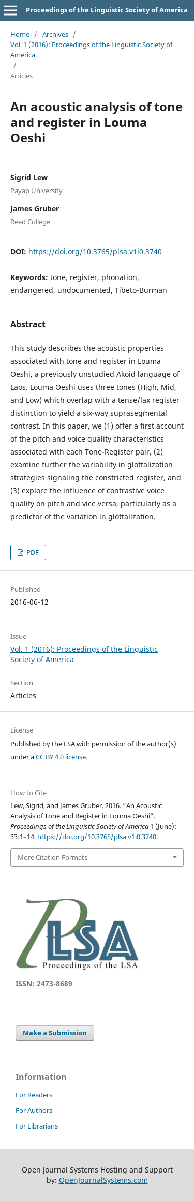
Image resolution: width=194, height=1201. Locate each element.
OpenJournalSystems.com (103, 1180)
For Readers (34, 1095)
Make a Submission (55, 1032)
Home (19, 34)
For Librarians (37, 1126)
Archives (55, 34)
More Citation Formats (52, 857)
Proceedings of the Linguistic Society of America (107, 9)
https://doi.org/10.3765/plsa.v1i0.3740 (95, 251)
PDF (32, 552)
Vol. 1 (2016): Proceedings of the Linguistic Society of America (91, 50)
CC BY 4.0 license (61, 756)
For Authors (34, 1110)
